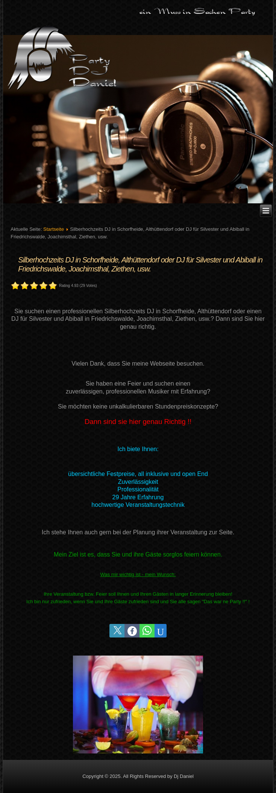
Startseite (53, 229)
